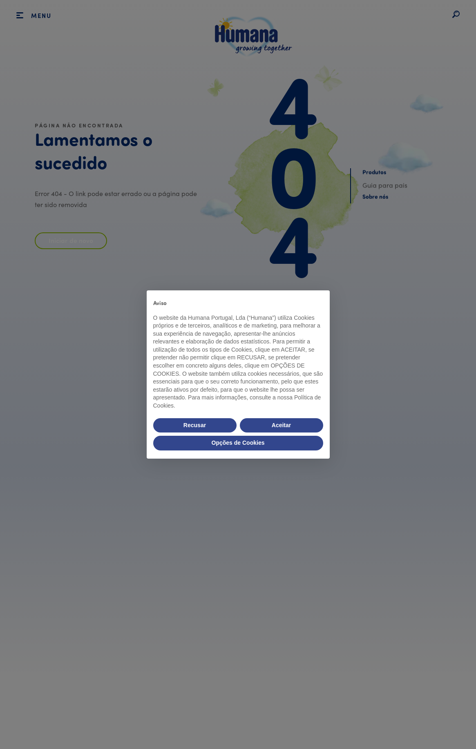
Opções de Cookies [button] (238, 442)
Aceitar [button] (281, 425)
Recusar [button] (194, 425)
